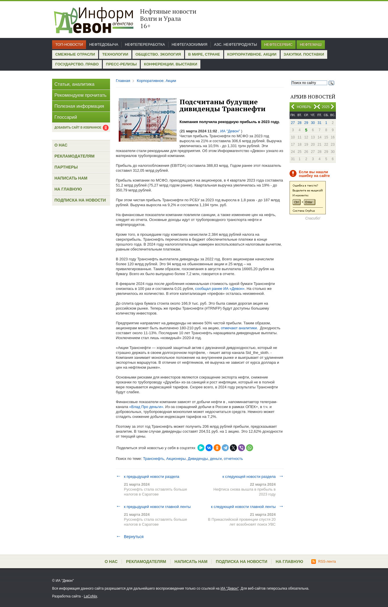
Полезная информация (79, 106)
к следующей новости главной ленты (247, 506)
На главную (68, 189)
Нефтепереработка (145, 44)
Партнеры (66, 167)
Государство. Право (77, 64)
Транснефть (153, 458)
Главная (123, 80)
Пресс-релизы (121, 64)
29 (306, 123)
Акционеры (176, 458)
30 (313, 123)
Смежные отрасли (75, 54)
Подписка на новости (80, 200)
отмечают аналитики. (239, 328)
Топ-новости (69, 44)
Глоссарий (65, 117)
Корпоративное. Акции (252, 54)
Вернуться (130, 536)
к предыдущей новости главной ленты (153, 506)
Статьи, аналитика (74, 84)
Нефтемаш (310, 44)
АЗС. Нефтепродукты (235, 44)
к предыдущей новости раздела (147, 476)
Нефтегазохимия (189, 44)
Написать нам (70, 178)
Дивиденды (198, 458)
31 (319, 123)
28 (299, 123)
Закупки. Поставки (304, 54)
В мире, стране (204, 54)
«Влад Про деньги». (146, 407)
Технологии (115, 54)
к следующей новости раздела (253, 476)
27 (293, 123)
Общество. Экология (158, 54)
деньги (216, 458)
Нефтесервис (278, 44)
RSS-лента (323, 561)
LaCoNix (90, 596)
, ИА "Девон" (229, 131)
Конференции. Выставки (170, 64)
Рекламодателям (74, 156)
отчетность (233, 458)
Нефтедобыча (103, 44)
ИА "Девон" (230, 588)
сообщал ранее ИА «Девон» (220, 288)
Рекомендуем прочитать (80, 95)
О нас (60, 145)
